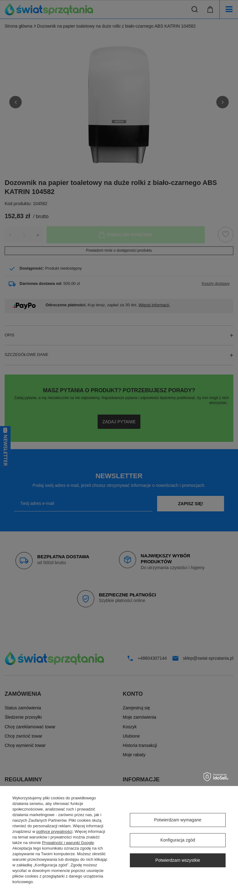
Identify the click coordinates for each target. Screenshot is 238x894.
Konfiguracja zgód (177, 840)
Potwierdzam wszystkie (177, 860)
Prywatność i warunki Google (68, 842)
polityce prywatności (54, 831)
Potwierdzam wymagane (177, 819)
